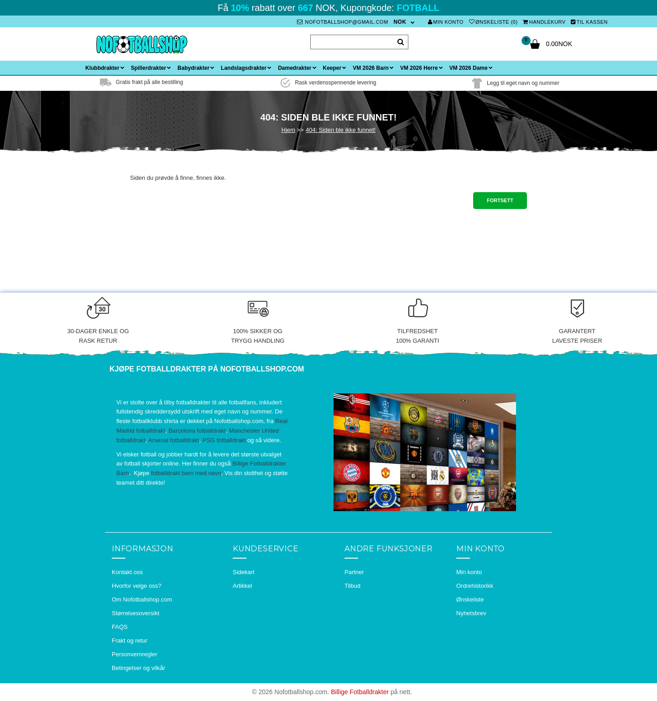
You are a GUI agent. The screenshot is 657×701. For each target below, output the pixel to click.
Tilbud (352, 585)
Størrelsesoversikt (135, 613)
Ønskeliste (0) (493, 22)
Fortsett (500, 200)
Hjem (288, 129)
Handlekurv (544, 22)
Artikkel (242, 585)
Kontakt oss (127, 572)
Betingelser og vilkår (138, 667)
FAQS (120, 626)
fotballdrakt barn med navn (186, 473)
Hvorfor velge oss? (136, 585)
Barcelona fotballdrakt (197, 430)
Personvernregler (134, 654)
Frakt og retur (129, 640)
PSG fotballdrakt (224, 440)
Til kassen (589, 22)
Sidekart (244, 572)
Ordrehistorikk (474, 585)
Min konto (446, 22)
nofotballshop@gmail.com (342, 22)
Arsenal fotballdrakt (173, 440)
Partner (354, 572)
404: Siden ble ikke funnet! (340, 129)
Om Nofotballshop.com (142, 599)
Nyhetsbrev (471, 613)
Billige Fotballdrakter (360, 692)
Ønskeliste (470, 599)
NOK (399, 22)
